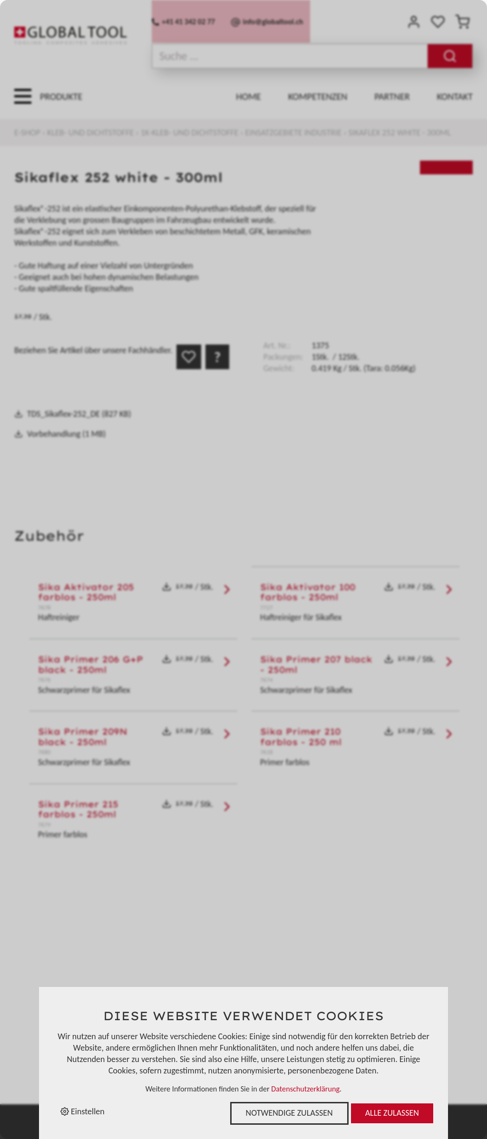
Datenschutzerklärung (305, 1088)
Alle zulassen (392, 1113)
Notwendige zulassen (289, 1113)
